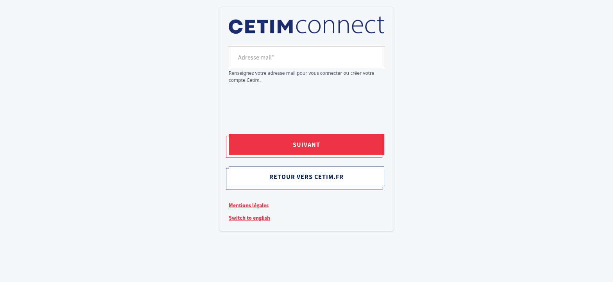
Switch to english (249, 217)
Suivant (306, 144)
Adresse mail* (256, 57)
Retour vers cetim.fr (306, 177)
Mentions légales (249, 205)
